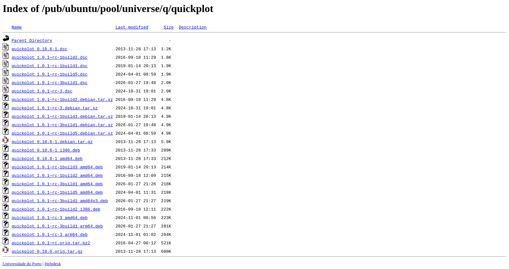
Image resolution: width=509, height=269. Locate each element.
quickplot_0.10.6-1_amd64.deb (47, 158)
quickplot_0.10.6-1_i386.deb (46, 150)
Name (17, 27)
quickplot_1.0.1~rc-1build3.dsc (50, 65)
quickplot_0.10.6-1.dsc (40, 49)
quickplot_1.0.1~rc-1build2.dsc (50, 57)
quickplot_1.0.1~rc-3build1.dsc (50, 82)
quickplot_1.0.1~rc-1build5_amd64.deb (57, 192)
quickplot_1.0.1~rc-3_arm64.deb (50, 234)
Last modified (132, 27)
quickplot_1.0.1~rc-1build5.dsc (50, 74)
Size (169, 27)
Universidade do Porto (22, 263)
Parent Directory (32, 40)
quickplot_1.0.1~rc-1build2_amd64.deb (57, 175)
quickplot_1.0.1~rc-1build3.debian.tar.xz (62, 116)
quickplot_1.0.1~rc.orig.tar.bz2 (51, 243)
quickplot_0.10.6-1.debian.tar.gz (52, 141)
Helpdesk (52, 263)
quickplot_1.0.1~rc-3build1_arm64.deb (57, 226)
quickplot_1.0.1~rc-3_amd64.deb (50, 217)
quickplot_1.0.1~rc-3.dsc (42, 91)
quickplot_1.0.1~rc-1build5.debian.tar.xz (62, 133)
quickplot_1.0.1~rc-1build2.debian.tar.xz (62, 99)
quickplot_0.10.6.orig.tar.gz (47, 251)
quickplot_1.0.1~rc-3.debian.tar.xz (55, 108)
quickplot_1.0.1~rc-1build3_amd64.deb (57, 167)
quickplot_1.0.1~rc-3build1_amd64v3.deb (60, 200)
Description (193, 27)
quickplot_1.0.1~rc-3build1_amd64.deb (57, 184)
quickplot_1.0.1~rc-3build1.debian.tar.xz (62, 125)
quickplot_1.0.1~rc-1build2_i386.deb (56, 209)
